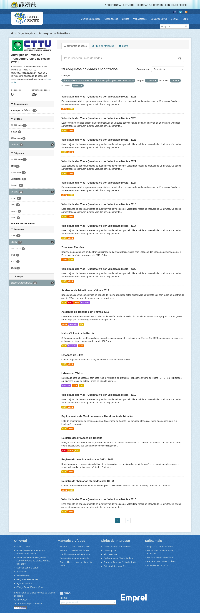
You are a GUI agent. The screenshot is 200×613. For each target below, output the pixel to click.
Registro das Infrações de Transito (81, 438)
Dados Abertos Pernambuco (117, 546)
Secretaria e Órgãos (150, 5)
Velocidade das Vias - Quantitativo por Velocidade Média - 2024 (98, 182)
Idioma (63, 598)
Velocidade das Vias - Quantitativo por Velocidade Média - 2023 (98, 118)
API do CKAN (20, 599)
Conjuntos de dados (90, 19)
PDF (70, 303)
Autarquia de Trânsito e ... (56, 33)
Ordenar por (143, 69)
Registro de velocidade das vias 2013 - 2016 (87, 459)
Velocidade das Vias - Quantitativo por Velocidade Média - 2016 (98, 499)
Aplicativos (21, 571)
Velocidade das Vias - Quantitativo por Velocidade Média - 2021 (98, 161)
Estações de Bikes (72, 355)
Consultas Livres (159, 19)
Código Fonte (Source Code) (30, 587)
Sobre (185, 19)
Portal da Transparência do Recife (120, 562)
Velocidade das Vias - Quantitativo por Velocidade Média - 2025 (98, 96)
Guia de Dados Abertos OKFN (74, 558)
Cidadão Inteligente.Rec (115, 566)
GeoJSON (85, 303)
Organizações (111, 19)
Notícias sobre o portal (27, 567)
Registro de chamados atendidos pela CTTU (87, 481)
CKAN (65, 593)
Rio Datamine (110, 554)
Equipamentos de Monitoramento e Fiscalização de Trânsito (96, 416)
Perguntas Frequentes (27, 579)
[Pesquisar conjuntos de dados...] (118, 58)
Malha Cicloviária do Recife (77, 333)
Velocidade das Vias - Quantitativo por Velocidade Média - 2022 (98, 139)
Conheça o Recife (176, 5)
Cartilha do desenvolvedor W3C (75, 554)
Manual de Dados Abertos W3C (75, 546)
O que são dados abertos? (160, 546)
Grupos (125, 19)
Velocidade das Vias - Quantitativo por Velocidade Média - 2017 (98, 225)
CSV (71, 109)
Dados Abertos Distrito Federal (118, 558)
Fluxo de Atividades (103, 46)
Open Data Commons (157, 565)
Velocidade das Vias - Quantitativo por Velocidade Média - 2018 (98, 204)
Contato (175, 19)
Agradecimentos (24, 583)
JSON (64, 109)
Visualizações (140, 19)
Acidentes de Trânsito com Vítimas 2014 (85, 290)
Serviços (128, 5)
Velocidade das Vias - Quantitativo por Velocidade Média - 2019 (98, 395)
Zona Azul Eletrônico (73, 247)
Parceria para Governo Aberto (161, 561)
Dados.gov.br (110, 550)
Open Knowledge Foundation (28, 603)
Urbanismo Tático (71, 373)
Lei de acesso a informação (160, 557)
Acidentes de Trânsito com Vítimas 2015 (85, 312)
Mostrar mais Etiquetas (23, 223)
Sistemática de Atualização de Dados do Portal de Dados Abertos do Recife (33, 560)
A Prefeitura (113, 5)
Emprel (134, 598)
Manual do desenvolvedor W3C (75, 550)
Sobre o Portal (23, 546)
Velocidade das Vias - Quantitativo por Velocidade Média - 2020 (98, 269)
